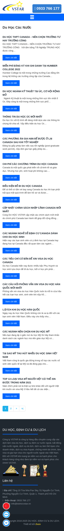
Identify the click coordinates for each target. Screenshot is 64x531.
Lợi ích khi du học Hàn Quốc (21, 309)
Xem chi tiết (11, 57)
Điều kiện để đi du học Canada (22, 186)
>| (22, 408)
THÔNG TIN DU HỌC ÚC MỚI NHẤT (22, 116)
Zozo (38, 524)
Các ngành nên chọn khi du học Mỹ (26, 331)
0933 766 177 (47, 8)
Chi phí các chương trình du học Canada (30, 164)
